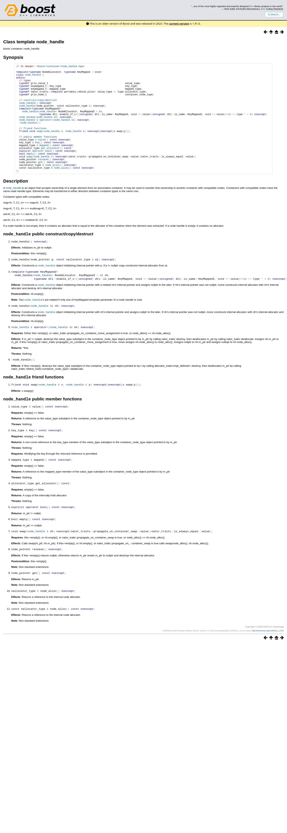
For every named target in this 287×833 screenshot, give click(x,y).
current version (179, 23)
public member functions (40, 152)
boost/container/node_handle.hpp (60, 67)
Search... (274, 14)
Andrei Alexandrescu (250, 9)
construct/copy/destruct (40, 108)
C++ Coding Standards (272, 9)
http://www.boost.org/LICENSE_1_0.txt (267, 651)
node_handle (33, 77)
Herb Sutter (229, 9)
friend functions (35, 142)
